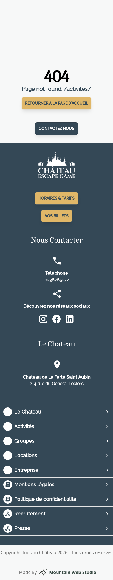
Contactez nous (56, 128)
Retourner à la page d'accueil (56, 103)
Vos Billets (57, 216)
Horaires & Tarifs (56, 198)
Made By (57, 572)
